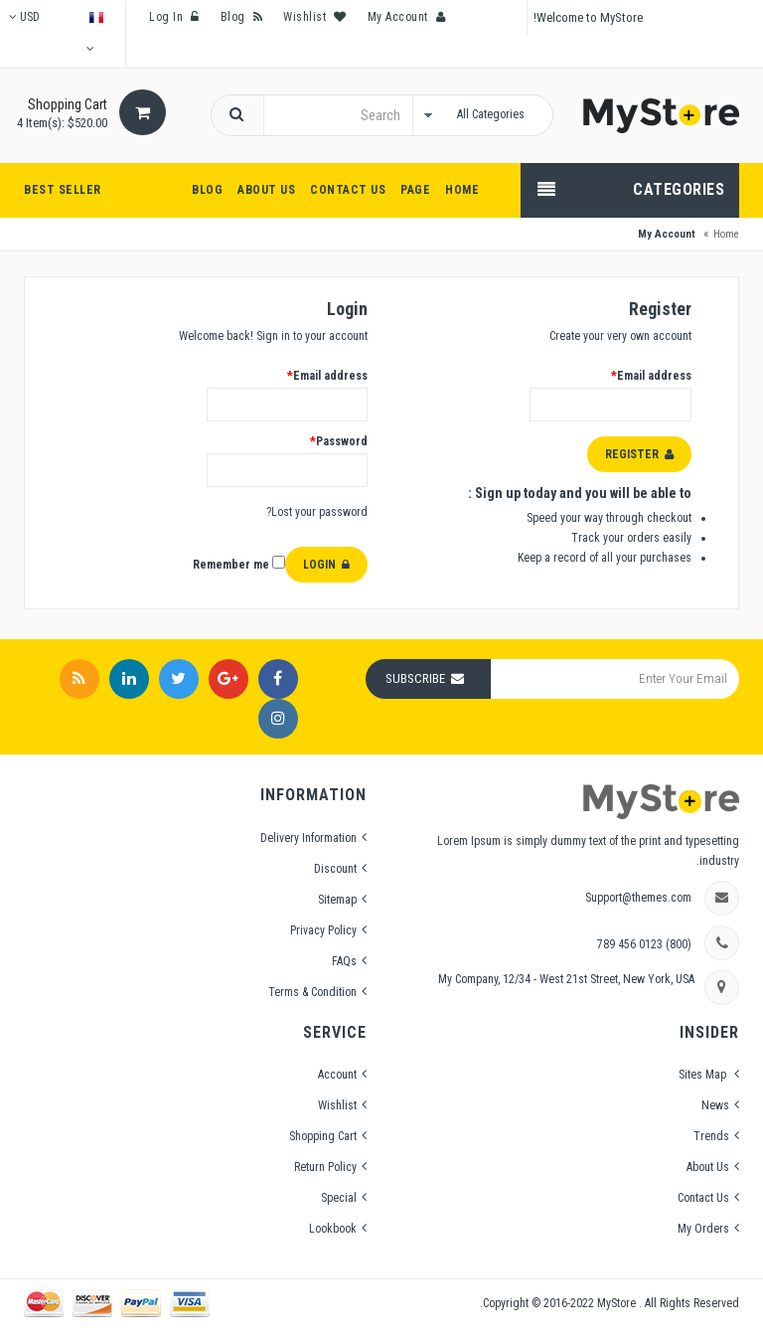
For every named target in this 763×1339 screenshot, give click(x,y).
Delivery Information (308, 838)
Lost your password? (317, 512)
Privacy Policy (323, 930)
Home (726, 234)
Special (339, 1198)
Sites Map (704, 1075)
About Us (708, 1167)
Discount (335, 869)
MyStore (618, 1303)
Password (337, 441)
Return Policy (325, 1167)
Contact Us (703, 1198)
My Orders (703, 1229)
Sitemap (337, 900)
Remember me (239, 564)
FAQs (344, 961)
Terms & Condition (312, 992)
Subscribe (415, 678)
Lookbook (333, 1229)
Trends (711, 1136)
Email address (326, 376)
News (715, 1105)
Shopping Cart (323, 1136)
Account (337, 1075)
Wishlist (337, 1105)
